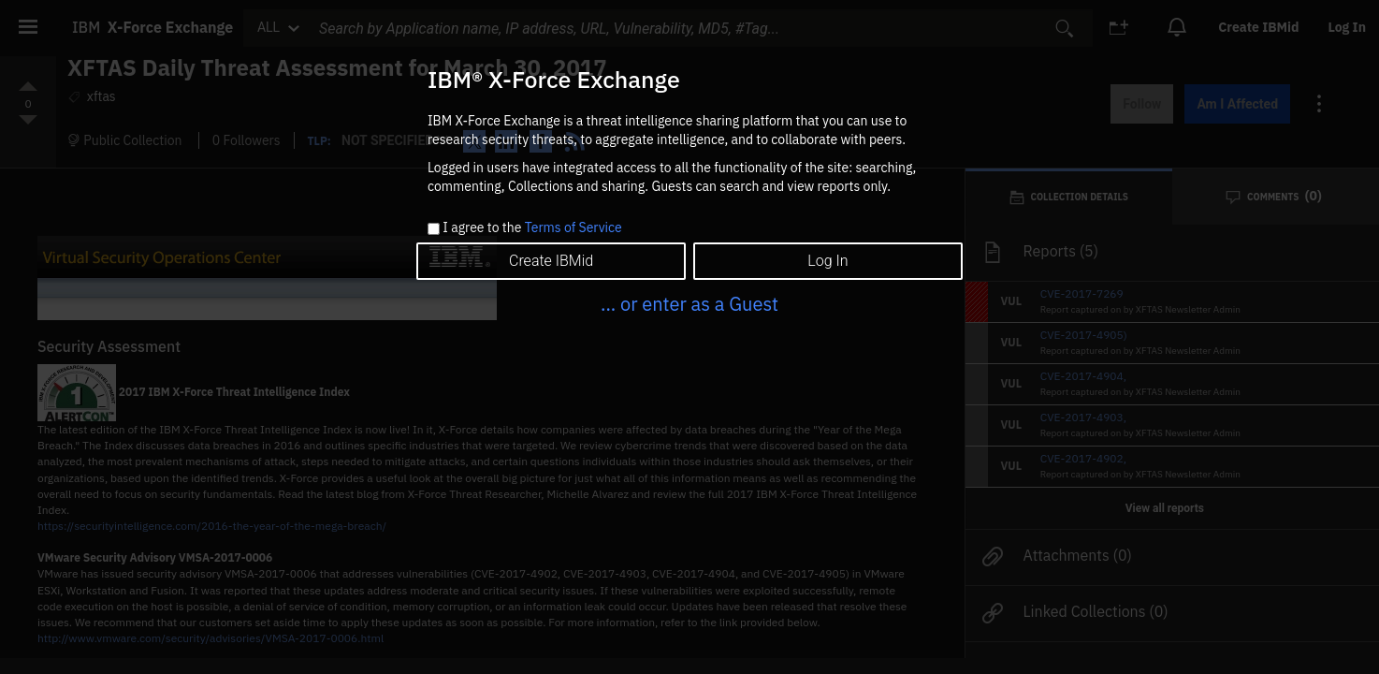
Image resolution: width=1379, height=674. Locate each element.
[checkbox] (434, 229)
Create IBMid (551, 261)
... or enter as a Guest (689, 303)
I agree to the (532, 228)
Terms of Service (573, 227)
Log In (827, 261)
